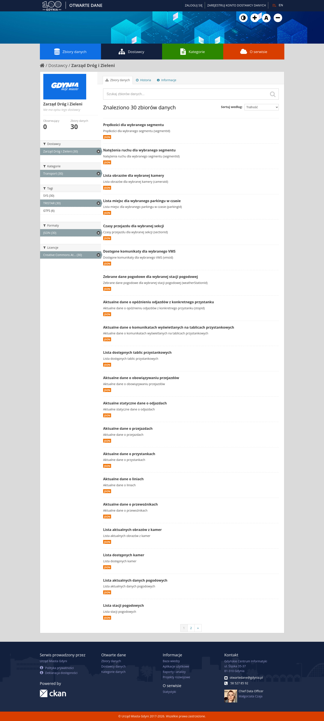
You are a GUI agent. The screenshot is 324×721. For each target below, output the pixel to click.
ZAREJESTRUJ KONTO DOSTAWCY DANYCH (236, 5)
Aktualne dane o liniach (123, 479)
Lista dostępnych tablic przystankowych (137, 352)
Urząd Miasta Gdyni (53, 661)
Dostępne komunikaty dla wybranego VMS (139, 251)
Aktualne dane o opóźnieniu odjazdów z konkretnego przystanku (158, 302)
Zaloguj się (193, 5)
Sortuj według (231, 107)
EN (281, 5)
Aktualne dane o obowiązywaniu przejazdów (141, 377)
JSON (107, 137)
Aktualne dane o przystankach (129, 453)
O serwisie (253, 51)
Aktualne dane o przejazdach (128, 428)
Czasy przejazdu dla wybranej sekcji (133, 226)
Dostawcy (131, 51)
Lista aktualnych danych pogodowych (135, 580)
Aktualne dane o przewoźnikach (130, 504)
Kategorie (192, 51)
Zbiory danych (70, 51)
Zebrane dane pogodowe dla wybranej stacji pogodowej (150, 276)
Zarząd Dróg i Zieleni (93, 65)
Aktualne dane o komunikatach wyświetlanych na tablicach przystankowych (168, 327)
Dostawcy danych (113, 666)
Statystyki (169, 692)
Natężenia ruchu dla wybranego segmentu (139, 150)
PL (274, 5)
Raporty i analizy (174, 672)
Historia (143, 80)
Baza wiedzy (171, 661)
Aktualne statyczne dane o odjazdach (135, 403)
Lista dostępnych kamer (123, 555)
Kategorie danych (113, 672)
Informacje (166, 80)
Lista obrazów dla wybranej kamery (133, 175)
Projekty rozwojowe (176, 677)
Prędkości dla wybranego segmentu (133, 124)
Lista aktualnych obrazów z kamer (132, 529)
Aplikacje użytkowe (176, 666)
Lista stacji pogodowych (123, 605)
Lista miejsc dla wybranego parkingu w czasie (142, 200)
